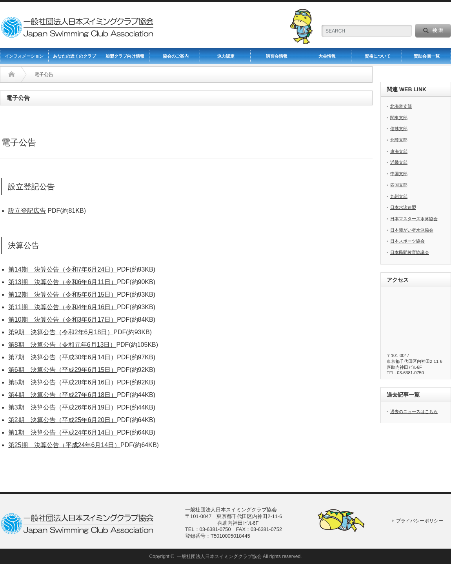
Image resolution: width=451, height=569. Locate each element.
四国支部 (398, 185)
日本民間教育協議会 (409, 252)
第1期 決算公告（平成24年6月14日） (62, 432)
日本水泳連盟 (403, 207)
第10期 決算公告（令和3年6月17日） (62, 319)
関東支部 (398, 117)
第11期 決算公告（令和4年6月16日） (62, 307)
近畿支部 (398, 162)
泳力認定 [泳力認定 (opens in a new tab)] (226, 56)
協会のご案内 (176, 56)
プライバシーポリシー (419, 521)
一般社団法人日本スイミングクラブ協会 (219, 556)
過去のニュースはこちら (414, 411)
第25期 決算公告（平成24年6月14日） (64, 445)
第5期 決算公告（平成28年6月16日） (62, 382)
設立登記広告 (27, 210)
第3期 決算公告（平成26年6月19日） (62, 407)
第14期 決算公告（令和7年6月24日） (62, 269)
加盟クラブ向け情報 (124, 56)
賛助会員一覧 (427, 56)
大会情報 (327, 56)
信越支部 (398, 128)
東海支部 (398, 151)
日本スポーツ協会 (407, 241)
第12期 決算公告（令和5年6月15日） (62, 294)
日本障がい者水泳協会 (411, 230)
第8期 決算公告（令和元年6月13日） (62, 344)
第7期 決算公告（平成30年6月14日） (62, 357)
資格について (378, 56)
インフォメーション (24, 56)
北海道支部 (401, 106)
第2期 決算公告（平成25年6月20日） (62, 420)
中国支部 (398, 173)
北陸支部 (398, 140)
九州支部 (398, 196)
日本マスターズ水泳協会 (414, 218)
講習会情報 (276, 56)
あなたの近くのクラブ (74, 56)
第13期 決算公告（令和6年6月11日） (62, 282)
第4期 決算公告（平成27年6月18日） (62, 394)
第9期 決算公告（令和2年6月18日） (61, 332)
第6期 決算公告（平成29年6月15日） (62, 369)
